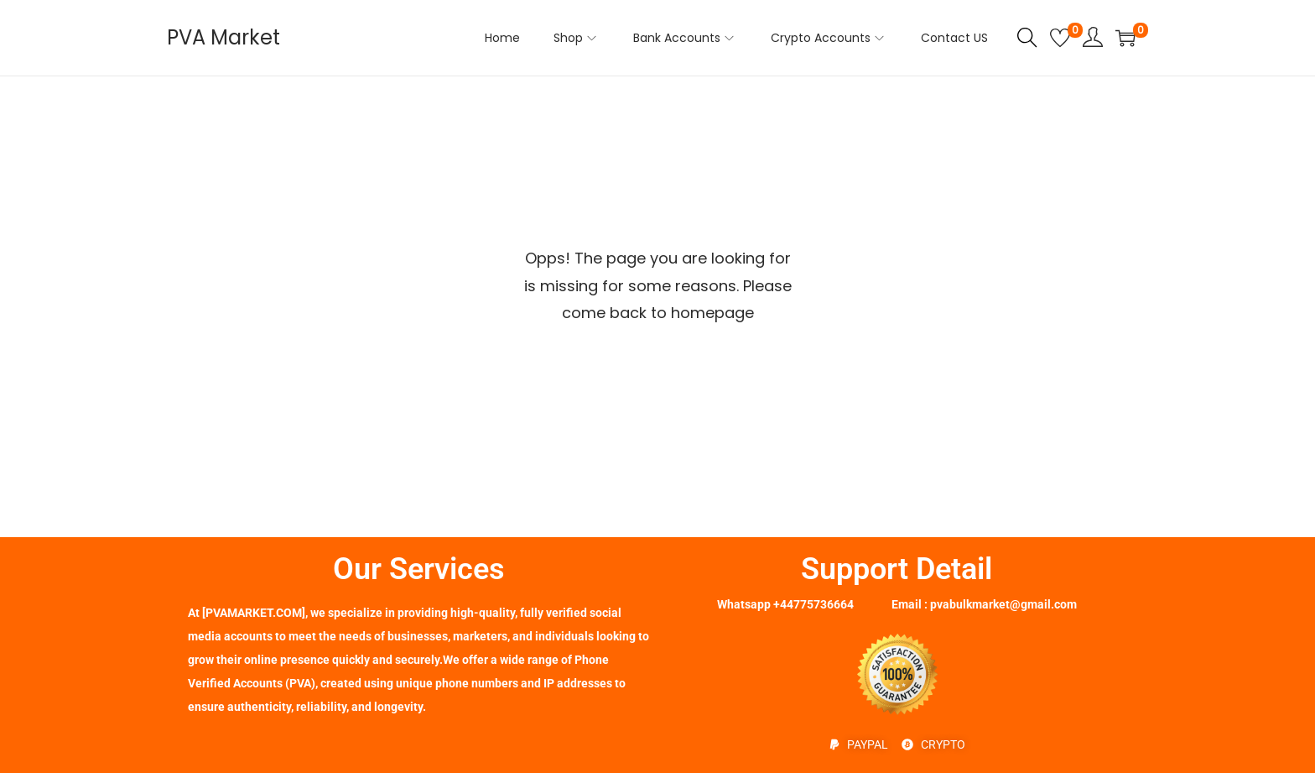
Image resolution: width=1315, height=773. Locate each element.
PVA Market (223, 37)
